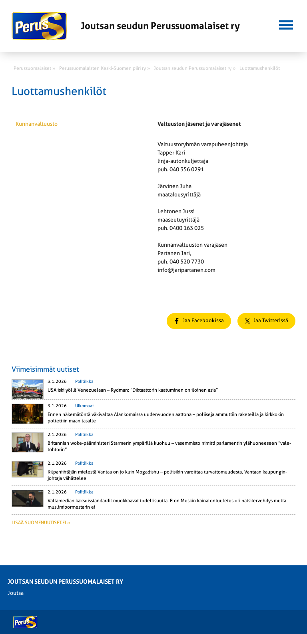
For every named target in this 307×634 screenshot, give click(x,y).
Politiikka (84, 381)
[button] (286, 24)
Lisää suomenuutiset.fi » (41, 522)
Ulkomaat (84, 406)
